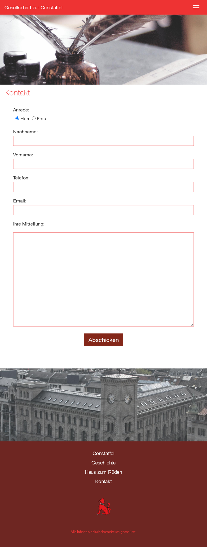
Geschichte (103, 462)
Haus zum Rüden (103, 472)
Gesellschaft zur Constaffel (33, 7)
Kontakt (103, 481)
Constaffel (103, 453)
